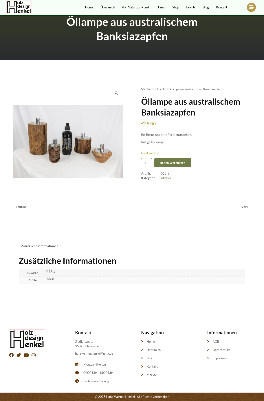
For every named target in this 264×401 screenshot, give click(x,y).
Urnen (161, 7)
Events (190, 7)
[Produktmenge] (146, 162)
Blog (206, 7)
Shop (175, 7)
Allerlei (161, 89)
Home (89, 7)
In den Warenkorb (172, 163)
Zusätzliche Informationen (39, 246)
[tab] (39, 246)
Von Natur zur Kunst (135, 7)
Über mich (108, 7)
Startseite (147, 89)
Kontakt (221, 7)
